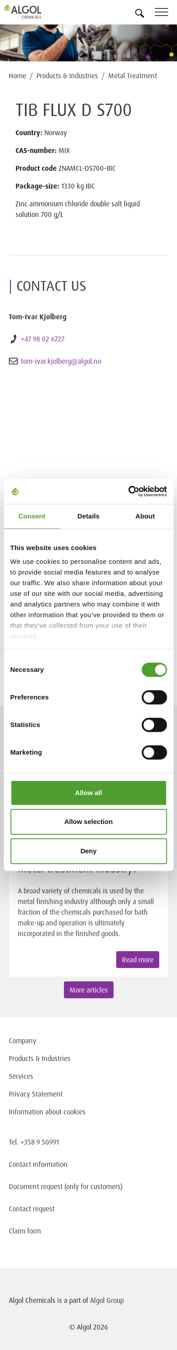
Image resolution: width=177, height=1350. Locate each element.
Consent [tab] (31, 516)
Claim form (25, 1230)
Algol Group (107, 1300)
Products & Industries (67, 75)
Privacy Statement (36, 1093)
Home (17, 75)
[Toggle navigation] (166, 14)
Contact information (38, 1164)
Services (21, 1076)
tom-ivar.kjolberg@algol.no (61, 361)
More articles (89, 989)
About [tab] (145, 516)
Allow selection (88, 821)
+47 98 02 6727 (42, 338)
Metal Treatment (132, 75)
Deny (88, 851)
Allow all (88, 792)
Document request (36, 1186)
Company (22, 1040)
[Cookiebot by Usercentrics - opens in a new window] (128, 491)
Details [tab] (89, 516)
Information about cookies (47, 1111)
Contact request (32, 1208)
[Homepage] (33, 11)
